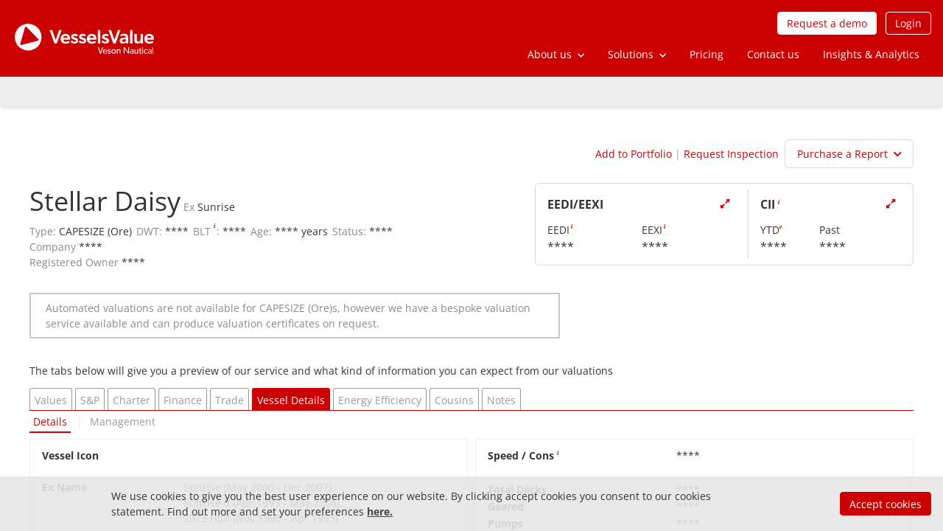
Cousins (454, 400)
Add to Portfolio (633, 154)
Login (908, 23)
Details (50, 421)
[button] (556, 54)
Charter (131, 400)
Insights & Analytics (871, 54)
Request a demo (827, 23)
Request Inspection (731, 154)
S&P (89, 400)
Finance (183, 400)
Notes (501, 400)
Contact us (773, 54)
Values (51, 400)
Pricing (706, 54)
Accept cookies (885, 504)
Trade (229, 400)
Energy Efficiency (379, 400)
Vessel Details (291, 400)
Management (122, 421)
